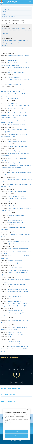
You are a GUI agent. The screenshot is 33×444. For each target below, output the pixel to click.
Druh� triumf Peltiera (15, 310)
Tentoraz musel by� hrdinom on (17, 146)
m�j (24, 40)
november (27, 43)
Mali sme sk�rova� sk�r (15, 151)
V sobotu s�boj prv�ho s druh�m (18, 105)
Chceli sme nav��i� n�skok (17, 215)
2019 (3, 31)
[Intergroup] (8, 406)
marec (15, 40)
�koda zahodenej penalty (15, 220)
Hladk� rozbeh (13, 103)
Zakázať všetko (16, 431)
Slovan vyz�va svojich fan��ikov (18, 270)
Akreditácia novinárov (8, 16)
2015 (18, 31)
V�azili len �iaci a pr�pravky (17, 141)
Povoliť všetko (16, 435)
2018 (7, 31)
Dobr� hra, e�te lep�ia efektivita (18, 248)
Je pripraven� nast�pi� (15, 108)
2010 (7, 33)
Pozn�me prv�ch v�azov (16, 263)
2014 (22, 31)
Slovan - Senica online (14, 84)
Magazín (4, 14)
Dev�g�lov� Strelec (14, 344)
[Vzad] (2, 373)
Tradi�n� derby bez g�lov (16, 222)
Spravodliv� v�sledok (15, 332)
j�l (3, 43)
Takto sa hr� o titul (14, 77)
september (13, 43)
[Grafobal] (8, 399)
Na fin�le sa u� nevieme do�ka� (18, 55)
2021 (23, 28)
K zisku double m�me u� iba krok (18, 67)
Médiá (5, 4)
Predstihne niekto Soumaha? (16, 124)
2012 (29, 31)
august (7, 43)
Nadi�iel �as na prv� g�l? (16, 301)
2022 (19, 28)
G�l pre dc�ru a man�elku (16, 72)
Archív (9, 4)
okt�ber (20, 43)
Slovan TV (5, 11)
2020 (27, 28)
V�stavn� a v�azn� (14, 206)
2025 (7, 28)
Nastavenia (16, 427)
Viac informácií (8, 422)
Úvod (2, 4)
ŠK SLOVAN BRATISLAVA (12, 2)
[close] (27, 409)
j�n (28, 40)
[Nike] (16, 392)
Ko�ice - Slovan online (15, 260)
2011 (4, 33)
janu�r (4, 40)
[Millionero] (25, 399)
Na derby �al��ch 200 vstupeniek (18, 241)
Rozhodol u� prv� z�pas (16, 196)
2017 (11, 31)
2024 (11, 28)
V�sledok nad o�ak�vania (16, 244)
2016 (14, 31)
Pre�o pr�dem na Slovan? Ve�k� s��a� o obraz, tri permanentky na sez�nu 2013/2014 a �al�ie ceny (15, 115)
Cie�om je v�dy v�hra (15, 267)
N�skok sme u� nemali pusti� (17, 289)
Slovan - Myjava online (14, 163)
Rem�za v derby (13, 60)
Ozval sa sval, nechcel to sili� (16, 284)
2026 (3, 28)
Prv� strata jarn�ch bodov (16, 334)
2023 (15, 28)
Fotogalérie (5, 9)
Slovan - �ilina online (14, 296)
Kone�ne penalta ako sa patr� (17, 191)
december (5, 45)
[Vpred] (31, 373)
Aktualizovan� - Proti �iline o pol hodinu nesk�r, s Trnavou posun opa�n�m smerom (14, 349)
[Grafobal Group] (25, 406)
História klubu (16, 382)
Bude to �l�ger (13, 98)
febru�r (9, 40)
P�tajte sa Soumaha (14, 341)
